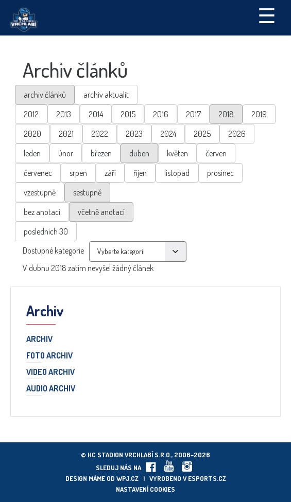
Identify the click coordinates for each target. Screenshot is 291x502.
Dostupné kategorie (53, 250)
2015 (128, 114)
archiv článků (45, 94)
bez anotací (42, 212)
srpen (78, 173)
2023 (134, 134)
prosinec (220, 173)
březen (101, 153)
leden (32, 153)
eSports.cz (207, 478)
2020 (32, 134)
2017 (193, 114)
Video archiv (50, 372)
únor (65, 153)
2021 (66, 134)
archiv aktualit (106, 94)
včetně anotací (101, 212)
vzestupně (40, 192)
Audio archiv (50, 388)
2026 (237, 134)
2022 (99, 134)
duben (139, 153)
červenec (38, 173)
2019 (259, 114)
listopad (177, 173)
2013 (63, 114)
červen (216, 153)
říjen (140, 173)
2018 (226, 114)
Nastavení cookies (145, 489)
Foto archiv (49, 356)
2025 (202, 134)
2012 (31, 114)
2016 (160, 114)
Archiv (39, 339)
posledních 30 (46, 231)
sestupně (87, 192)
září (110, 173)
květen (177, 153)
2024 (168, 134)
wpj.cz (127, 478)
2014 (96, 114)
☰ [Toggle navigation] (267, 15)
